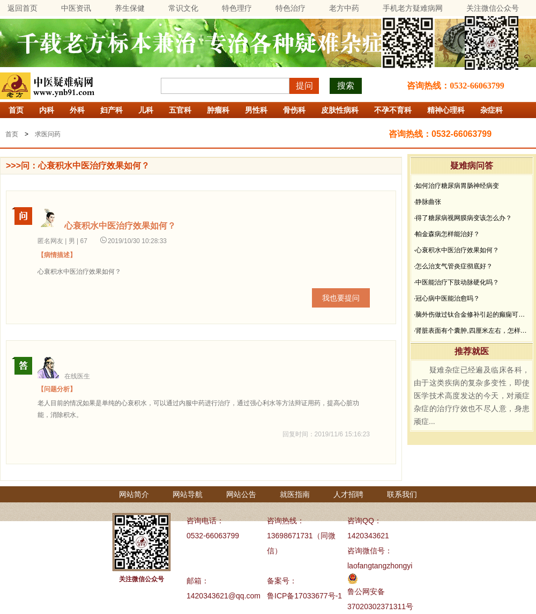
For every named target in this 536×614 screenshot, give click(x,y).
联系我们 (402, 494)
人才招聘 (348, 494)
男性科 (256, 110)
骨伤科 (294, 110)
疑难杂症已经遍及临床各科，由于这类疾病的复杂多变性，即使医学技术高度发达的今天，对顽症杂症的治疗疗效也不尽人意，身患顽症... (472, 396)
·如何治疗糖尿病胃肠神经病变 (456, 185)
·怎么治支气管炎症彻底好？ (453, 266)
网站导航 (188, 494)
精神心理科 (446, 110)
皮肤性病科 (340, 110)
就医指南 (295, 494)
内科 (46, 110)
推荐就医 (472, 351)
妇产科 (111, 110)
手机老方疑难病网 (413, 8)
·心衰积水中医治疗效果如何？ (456, 250)
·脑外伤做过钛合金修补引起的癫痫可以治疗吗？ (472, 314)
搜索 (345, 85)
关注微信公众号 (492, 8)
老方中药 (344, 8)
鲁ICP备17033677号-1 (304, 595)
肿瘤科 (218, 110)
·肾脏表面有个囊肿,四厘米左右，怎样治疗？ (472, 330)
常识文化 (183, 8)
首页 (16, 110)
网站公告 (241, 494)
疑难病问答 (471, 165)
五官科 (180, 110)
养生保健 (130, 8)
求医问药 (48, 134)
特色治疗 (291, 8)
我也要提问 (341, 298)
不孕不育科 (393, 110)
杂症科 (491, 110)
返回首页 (23, 8)
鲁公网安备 (366, 591)
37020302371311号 (380, 606)
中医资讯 (76, 8)
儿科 (145, 110)
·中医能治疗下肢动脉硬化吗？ (456, 282)
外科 (77, 110)
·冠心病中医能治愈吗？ (447, 298)
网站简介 (134, 494)
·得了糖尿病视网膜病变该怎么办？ (463, 218)
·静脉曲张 (427, 202)
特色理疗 (237, 8)
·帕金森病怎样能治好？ (447, 234)
